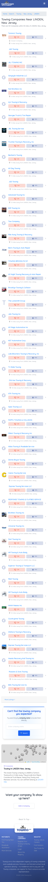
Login (20, 849)
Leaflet (27, 762)
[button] (26, 750)
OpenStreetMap (36, 762)
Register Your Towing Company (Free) (24, 844)
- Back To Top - (24, 819)
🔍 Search (24, 733)
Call (16, 37)
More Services (7, 851)
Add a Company (24, 806)
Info (34, 37)
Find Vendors (38, 845)
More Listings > (10, 700)
